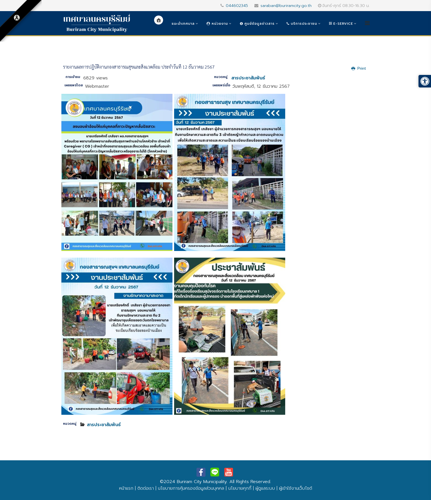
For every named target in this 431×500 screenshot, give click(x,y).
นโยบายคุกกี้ (239, 488)
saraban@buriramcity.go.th (286, 5)
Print (358, 68)
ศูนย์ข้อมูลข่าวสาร (257, 23)
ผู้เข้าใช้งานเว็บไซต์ (295, 488)
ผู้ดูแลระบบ (265, 488)
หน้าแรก (126, 488)
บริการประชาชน (302, 23)
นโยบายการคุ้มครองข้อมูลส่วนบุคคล (191, 488)
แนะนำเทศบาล (183, 23)
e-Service (341, 23)
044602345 (237, 5)
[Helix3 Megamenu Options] (367, 23)
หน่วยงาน (217, 23)
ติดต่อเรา (145, 488)
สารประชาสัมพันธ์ (248, 78)
